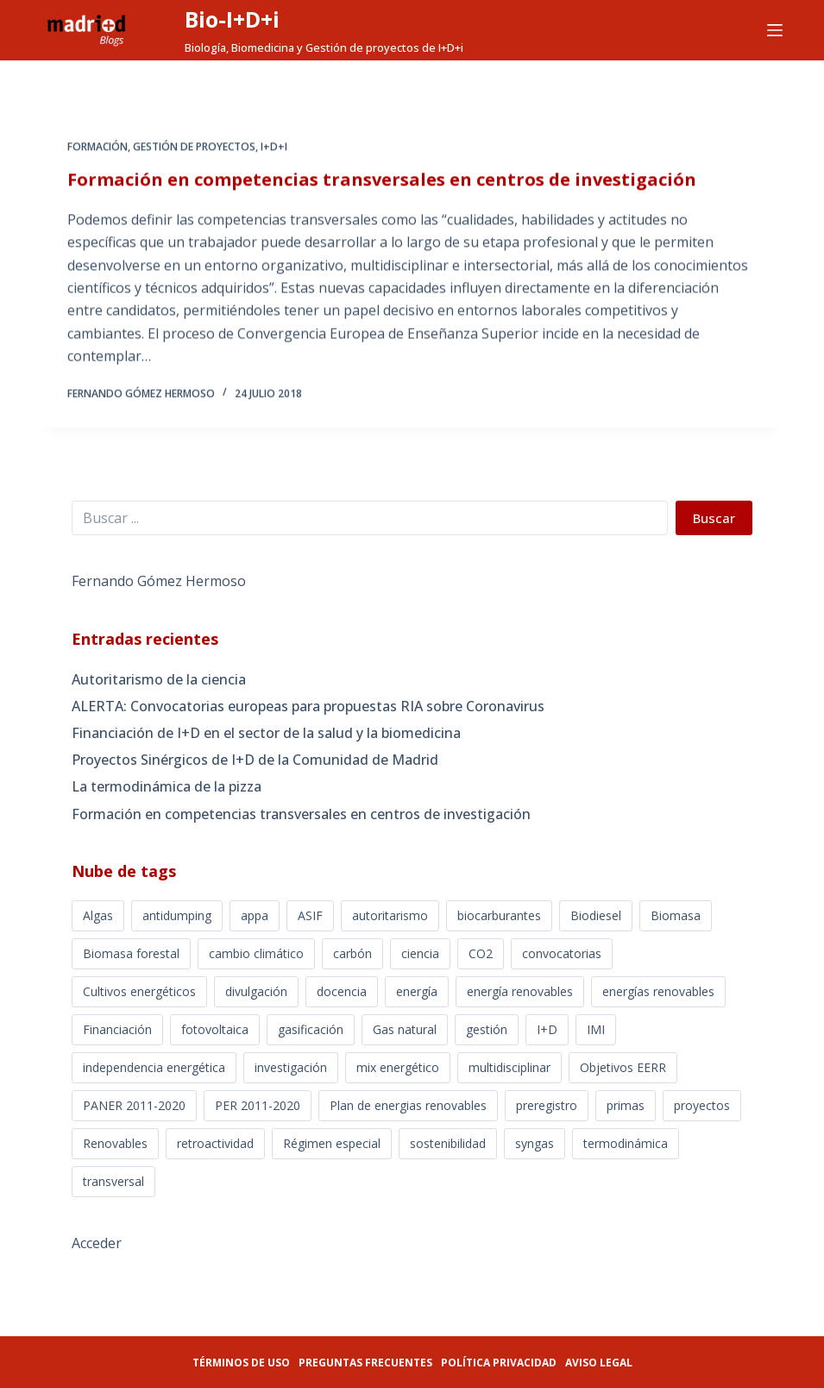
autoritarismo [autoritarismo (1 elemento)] (390, 915)
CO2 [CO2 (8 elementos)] (481, 953)
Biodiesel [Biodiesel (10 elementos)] (595, 915)
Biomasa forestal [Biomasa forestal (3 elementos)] (131, 953)
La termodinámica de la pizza (166, 786)
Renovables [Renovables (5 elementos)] (115, 1143)
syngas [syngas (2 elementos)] (534, 1143)
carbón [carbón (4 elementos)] (352, 953)
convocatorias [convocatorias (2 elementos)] (561, 953)
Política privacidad (499, 1362)
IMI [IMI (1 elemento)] (596, 1029)
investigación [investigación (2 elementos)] (291, 1067)
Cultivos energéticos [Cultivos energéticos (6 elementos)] (139, 991)
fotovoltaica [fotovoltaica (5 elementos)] (214, 1029)
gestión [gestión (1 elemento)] (486, 1029)
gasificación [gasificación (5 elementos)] (310, 1029)
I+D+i (274, 148)
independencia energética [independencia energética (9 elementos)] (154, 1067)
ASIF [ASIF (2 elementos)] (310, 915)
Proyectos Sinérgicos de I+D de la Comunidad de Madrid (255, 759)
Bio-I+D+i (232, 19)
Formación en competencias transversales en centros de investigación (381, 180)
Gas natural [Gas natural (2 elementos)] (405, 1029)
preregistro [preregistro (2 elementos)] (546, 1105)
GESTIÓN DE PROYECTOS (194, 148)
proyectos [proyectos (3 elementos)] (702, 1105)
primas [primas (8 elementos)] (626, 1105)
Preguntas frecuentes (365, 1362)
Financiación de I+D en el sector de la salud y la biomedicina (266, 732)
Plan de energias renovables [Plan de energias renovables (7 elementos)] (408, 1105)
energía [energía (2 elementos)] (416, 991)
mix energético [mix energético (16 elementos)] (397, 1067)
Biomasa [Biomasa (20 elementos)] (676, 915)
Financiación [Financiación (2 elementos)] (117, 1029)
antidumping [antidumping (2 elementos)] (176, 915)
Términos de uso (241, 1362)
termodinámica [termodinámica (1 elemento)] (625, 1143)
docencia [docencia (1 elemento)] (342, 991)
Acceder (97, 1242)
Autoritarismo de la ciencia (159, 679)
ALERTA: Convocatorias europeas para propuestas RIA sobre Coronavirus (308, 706)
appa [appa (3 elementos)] (254, 915)
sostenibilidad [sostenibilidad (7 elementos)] (448, 1143)
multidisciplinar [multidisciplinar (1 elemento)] (509, 1067)
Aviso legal (598, 1362)
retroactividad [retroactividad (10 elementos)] (215, 1143)
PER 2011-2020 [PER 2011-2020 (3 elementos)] (257, 1105)
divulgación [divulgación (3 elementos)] (256, 991)
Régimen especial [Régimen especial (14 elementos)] (332, 1143)
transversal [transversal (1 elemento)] (113, 1181)
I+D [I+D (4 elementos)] (547, 1029)
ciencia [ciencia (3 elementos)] (420, 953)
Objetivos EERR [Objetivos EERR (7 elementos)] (623, 1067)
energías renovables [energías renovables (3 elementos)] (658, 991)
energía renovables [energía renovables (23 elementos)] (520, 991)
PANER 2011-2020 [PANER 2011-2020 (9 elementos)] (134, 1105)
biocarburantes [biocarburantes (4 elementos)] (499, 915)
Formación (97, 148)
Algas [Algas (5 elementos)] (98, 915)
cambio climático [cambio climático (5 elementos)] (256, 953)
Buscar (714, 518)
